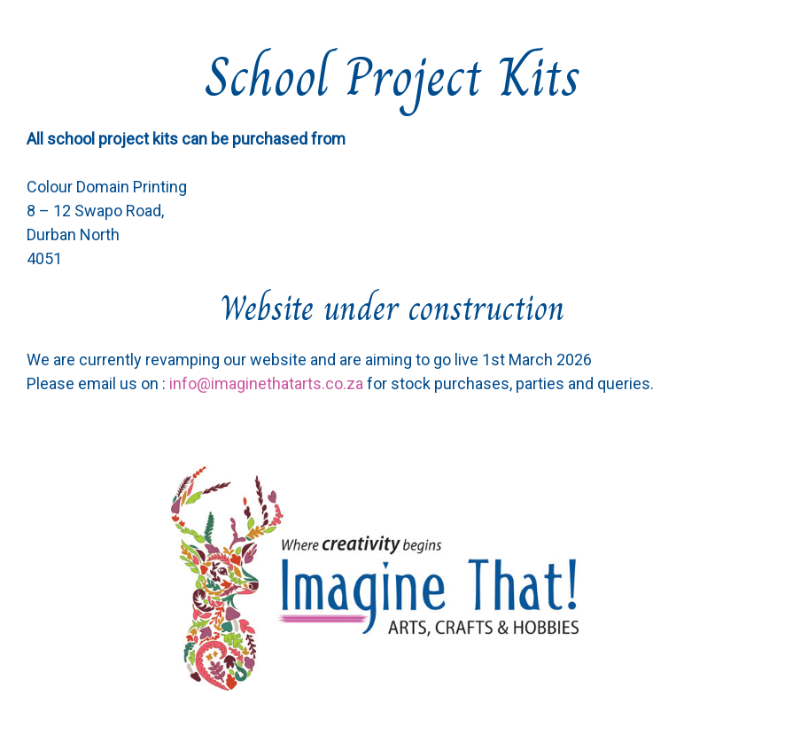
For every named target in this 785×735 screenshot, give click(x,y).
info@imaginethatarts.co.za (266, 383)
